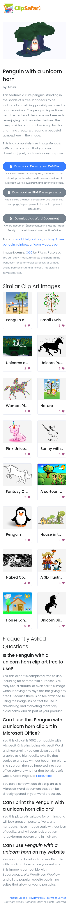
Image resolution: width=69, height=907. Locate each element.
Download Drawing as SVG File (34, 166)
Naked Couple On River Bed (31, 577)
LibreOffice (44, 776)
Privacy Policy (37, 897)
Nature (46, 405)
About (13, 897)
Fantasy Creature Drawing (30, 491)
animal (17, 239)
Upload (23, 897)
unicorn (35, 244)
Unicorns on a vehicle (25, 362)
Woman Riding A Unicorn (29, 405)
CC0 (29, 252)
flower (60, 239)
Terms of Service (56, 897)
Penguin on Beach (22, 319)
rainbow (22, 244)
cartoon (36, 239)
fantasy (48, 239)
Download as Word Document (34, 218)
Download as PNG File (34, 192)
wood (46, 244)
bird (26, 239)
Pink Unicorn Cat (21, 448)
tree (55, 244)
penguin (9, 244)
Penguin (13, 534)
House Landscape (22, 620)
